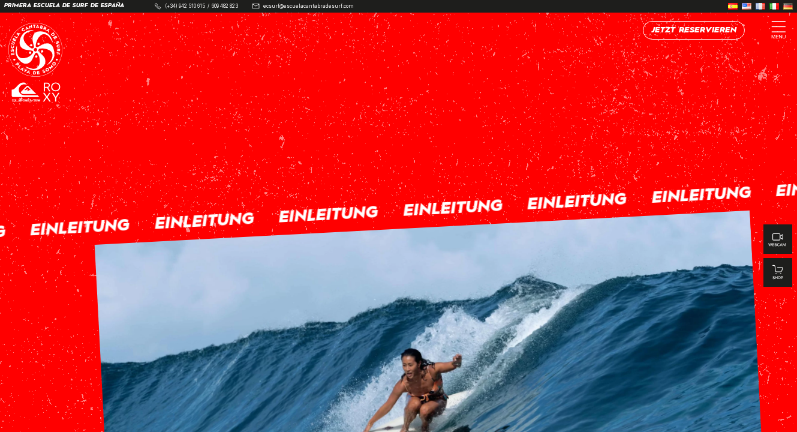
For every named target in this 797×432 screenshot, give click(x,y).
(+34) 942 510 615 (185, 6)
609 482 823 (225, 6)
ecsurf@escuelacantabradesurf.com (308, 6)
